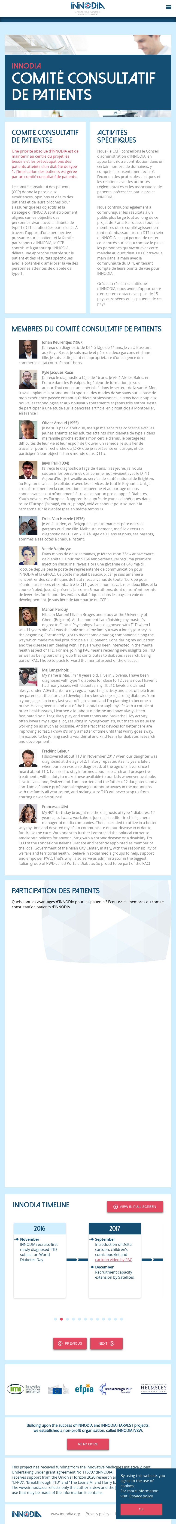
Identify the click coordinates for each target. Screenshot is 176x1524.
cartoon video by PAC (113, 1259)
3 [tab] (67, 1319)
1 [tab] (55, 1319)
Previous (70, 1343)
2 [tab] (61, 1319)
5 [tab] (79, 1319)
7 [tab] (91, 1319)
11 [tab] (115, 1319)
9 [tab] (103, 1319)
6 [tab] (85, 1319)
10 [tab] (109, 1319)
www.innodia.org (65, 1513)
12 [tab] (121, 1319)
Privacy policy (97, 1513)
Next (106, 1343)
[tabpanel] (50, 1260)
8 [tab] (97, 1319)
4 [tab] (73, 1319)
